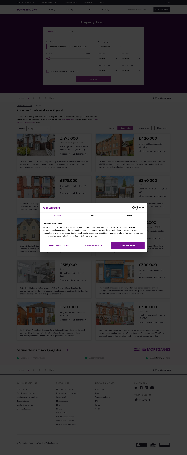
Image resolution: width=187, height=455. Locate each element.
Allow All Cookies (127, 245)
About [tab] (129, 216)
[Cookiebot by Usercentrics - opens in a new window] (134, 208)
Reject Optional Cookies (59, 245)
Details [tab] (93, 216)
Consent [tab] (57, 216)
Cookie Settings (93, 245)
